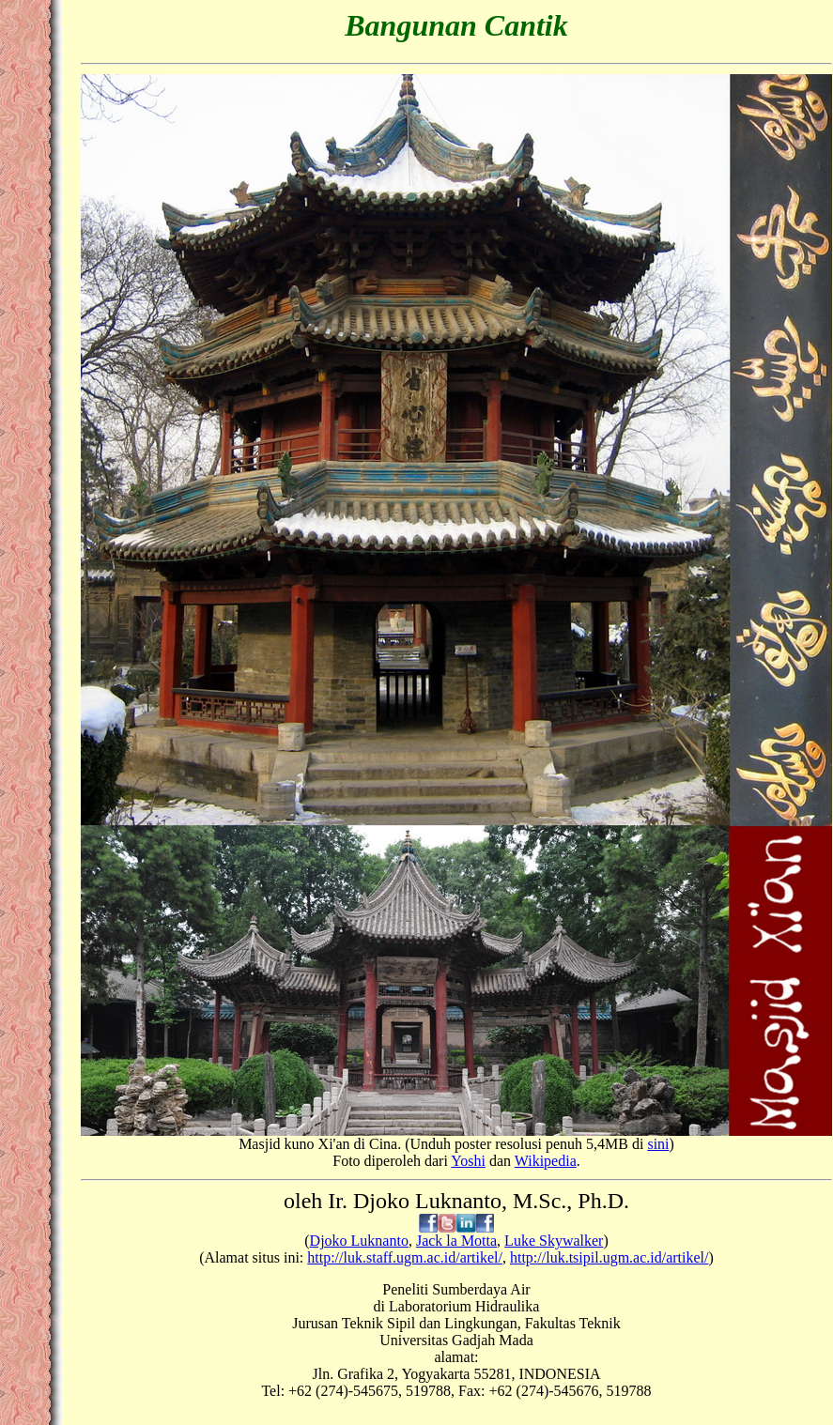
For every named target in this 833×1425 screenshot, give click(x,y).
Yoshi (468, 1161)
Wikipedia (546, 1161)
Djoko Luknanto (359, 1241)
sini (658, 1144)
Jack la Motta (456, 1241)
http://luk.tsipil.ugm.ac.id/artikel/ (609, 1257)
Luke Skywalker (553, 1241)
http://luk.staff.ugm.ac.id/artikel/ (404, 1257)
